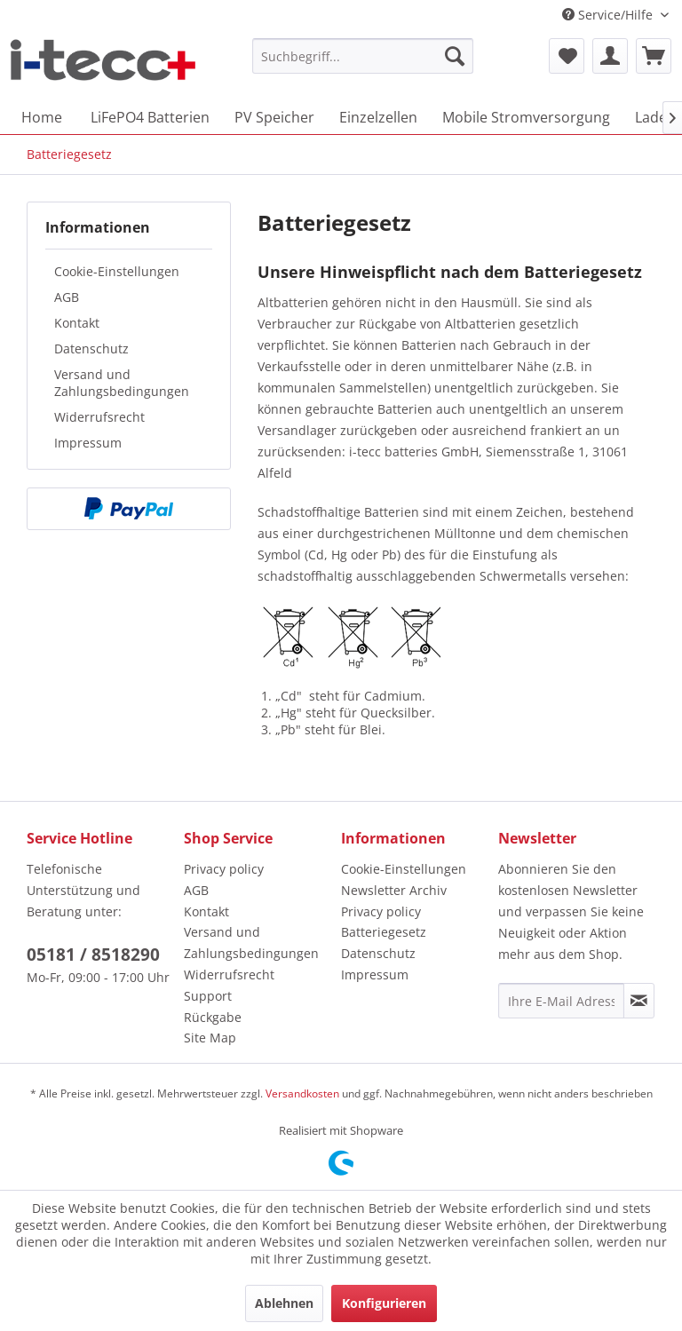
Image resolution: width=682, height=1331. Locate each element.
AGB (66, 297)
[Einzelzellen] (378, 117)
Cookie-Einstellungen (116, 271)
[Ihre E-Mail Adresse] (561, 1000)
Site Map (210, 1037)
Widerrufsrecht (99, 416)
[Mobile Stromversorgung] (526, 117)
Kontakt (76, 322)
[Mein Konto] (610, 56)
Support (208, 995)
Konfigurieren (384, 1303)
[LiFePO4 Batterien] (150, 117)
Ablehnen (284, 1303)
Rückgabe (213, 1017)
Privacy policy (224, 868)
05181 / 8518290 (93, 954)
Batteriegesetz (383, 931)
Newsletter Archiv (394, 890)
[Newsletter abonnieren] (638, 1000)
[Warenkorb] (653, 56)
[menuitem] (363, 56)
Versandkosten (302, 1093)
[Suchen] (454, 56)
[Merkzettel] (566, 56)
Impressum (88, 442)
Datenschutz (91, 348)
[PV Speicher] (274, 117)
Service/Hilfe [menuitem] (609, 14)
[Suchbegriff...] (363, 56)
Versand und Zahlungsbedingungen (121, 383)
